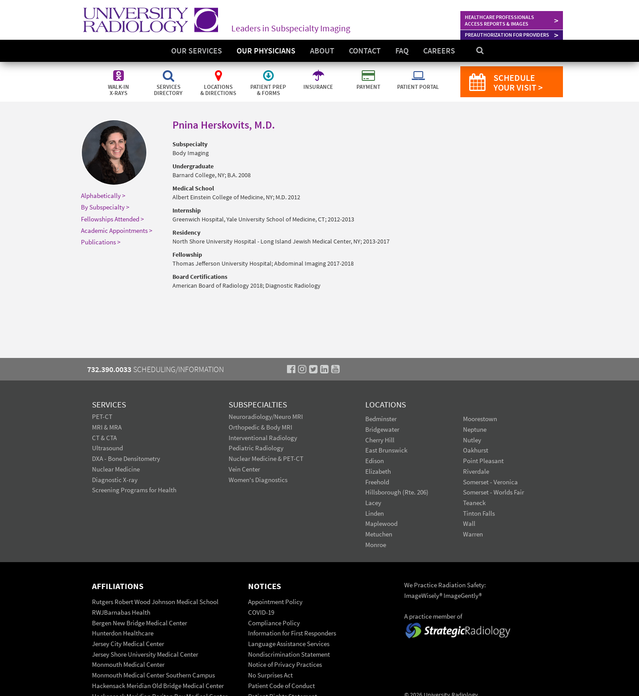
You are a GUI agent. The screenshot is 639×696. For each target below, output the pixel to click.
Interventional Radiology (263, 438)
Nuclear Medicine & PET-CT (266, 458)
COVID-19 (261, 612)
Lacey (373, 502)
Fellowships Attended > (112, 219)
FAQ (402, 51)
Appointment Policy (275, 601)
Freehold (377, 482)
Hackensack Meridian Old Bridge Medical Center (158, 685)
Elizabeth (378, 471)
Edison (374, 460)
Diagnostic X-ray (115, 479)
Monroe (375, 544)
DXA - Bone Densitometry (126, 458)
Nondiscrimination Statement (289, 654)
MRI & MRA (107, 427)
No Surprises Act (270, 675)
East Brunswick (386, 450)
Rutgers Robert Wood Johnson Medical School (155, 601)
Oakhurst (475, 450)
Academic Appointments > (116, 230)
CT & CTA (104, 438)
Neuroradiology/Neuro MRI (266, 416)
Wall (469, 523)
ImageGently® (463, 595)
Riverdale (476, 471)
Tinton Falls (479, 513)
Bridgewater (382, 429)
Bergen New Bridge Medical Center (139, 623)
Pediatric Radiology (256, 448)
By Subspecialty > (105, 207)
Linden (374, 513)
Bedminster (381, 419)
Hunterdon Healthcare (122, 633)
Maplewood (381, 523)
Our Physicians (266, 51)
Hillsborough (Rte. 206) (397, 492)
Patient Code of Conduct (281, 685)
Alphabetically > (103, 195)
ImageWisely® (424, 595)
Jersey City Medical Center (128, 643)
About (322, 51)
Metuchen (378, 534)
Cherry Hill (379, 440)
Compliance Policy (274, 623)
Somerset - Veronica (490, 482)
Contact (365, 51)
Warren (473, 534)
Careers (439, 51)
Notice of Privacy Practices (285, 664)
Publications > (100, 242)
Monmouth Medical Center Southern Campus (153, 675)
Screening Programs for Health (134, 490)
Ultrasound (107, 448)
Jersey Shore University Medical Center (145, 654)
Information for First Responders (292, 633)
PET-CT (102, 416)
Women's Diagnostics (258, 479)
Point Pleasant (483, 460)
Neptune (474, 429)
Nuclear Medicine (116, 469)
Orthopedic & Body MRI (260, 427)
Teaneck (474, 502)
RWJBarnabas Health (121, 612)
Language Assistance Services (288, 643)
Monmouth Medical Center (128, 664)
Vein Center (244, 469)
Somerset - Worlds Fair (493, 492)
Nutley (472, 440)
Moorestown (480, 419)
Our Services (196, 51)
